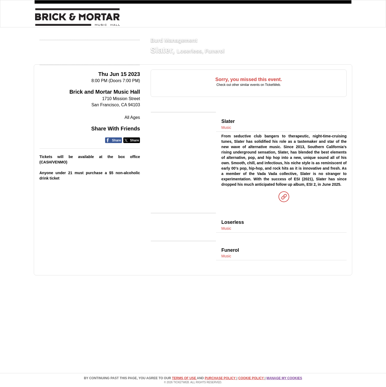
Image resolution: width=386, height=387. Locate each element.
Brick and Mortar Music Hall (104, 142)
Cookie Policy (251, 378)
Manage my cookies (284, 378)
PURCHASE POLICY (220, 378)
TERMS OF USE (184, 378)
